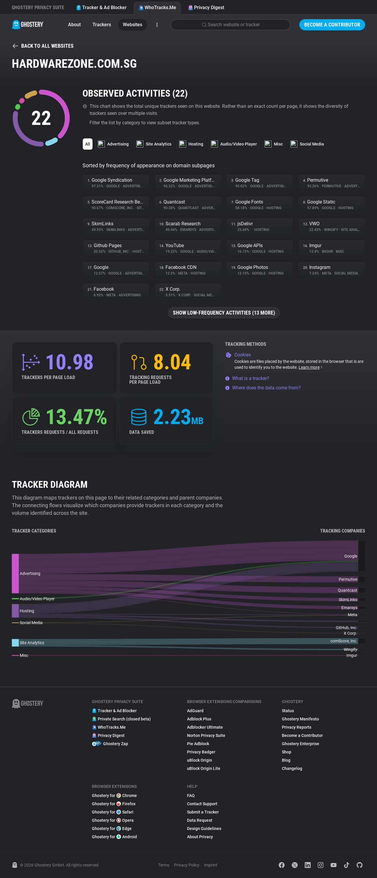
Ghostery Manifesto (300, 719)
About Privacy (200, 836)
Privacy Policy (186, 865)
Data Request (199, 820)
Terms (163, 865)
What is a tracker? (247, 378)
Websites (132, 24)
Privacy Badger (201, 752)
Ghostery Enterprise (300, 743)
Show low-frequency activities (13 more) (224, 313)
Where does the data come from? (263, 388)
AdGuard (195, 710)
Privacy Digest (206, 7)
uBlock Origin (199, 760)
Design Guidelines (204, 828)
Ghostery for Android (114, 836)
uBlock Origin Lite (203, 768)
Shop (286, 752)
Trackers (101, 24)
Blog (286, 760)
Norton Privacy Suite (206, 735)
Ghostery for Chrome (114, 795)
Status (288, 710)
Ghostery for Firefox (113, 803)
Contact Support (202, 803)
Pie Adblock (198, 743)
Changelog (292, 768)
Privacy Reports (296, 727)
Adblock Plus (199, 719)
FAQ (191, 795)
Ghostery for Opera (113, 820)
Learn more (311, 367)
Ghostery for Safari (112, 812)
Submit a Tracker (203, 812)
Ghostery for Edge (112, 828)
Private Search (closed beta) (121, 719)
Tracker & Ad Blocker (101, 7)
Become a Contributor (332, 25)
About (74, 24)
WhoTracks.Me (157, 7)
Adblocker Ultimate (205, 727)
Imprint (210, 865)
